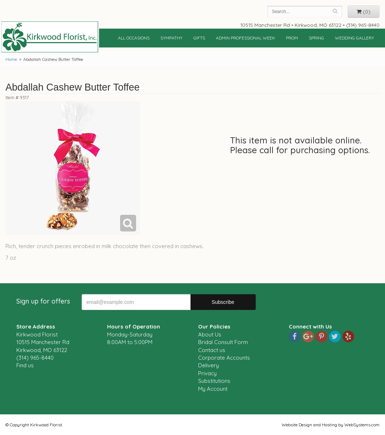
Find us (25, 365)
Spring (316, 38)
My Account (213, 388)
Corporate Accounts (224, 357)
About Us (209, 334)
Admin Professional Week (245, 38)
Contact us (211, 350)
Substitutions (214, 380)
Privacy (207, 373)
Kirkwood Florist (49, 37)
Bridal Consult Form (223, 342)
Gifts (199, 38)
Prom (292, 38)
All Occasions (134, 38)
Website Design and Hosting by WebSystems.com (331, 424)
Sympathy (171, 38)
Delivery (208, 365)
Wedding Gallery (354, 38)
